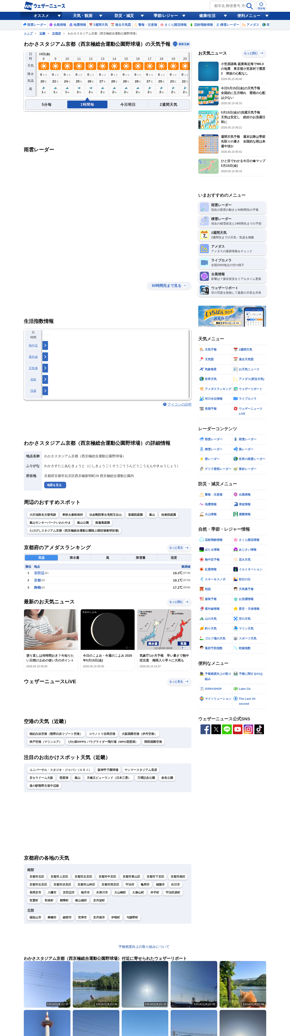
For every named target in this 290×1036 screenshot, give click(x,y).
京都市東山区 (131, 876)
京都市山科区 (86, 884)
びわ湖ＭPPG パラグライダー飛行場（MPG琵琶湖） (103, 741)
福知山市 (35, 917)
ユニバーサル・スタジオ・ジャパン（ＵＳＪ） (60, 770)
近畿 (42, 33)
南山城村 (81, 900)
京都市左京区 (83, 876)
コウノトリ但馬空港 (102, 734)
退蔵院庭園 (135, 514)
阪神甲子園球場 (108, 770)
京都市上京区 (59, 876)
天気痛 (33, 368)
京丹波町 (99, 900)
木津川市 (102, 892)
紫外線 (33, 356)
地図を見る (54, 485)
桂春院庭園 (168, 514)
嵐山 (152, 514)
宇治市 (130, 884)
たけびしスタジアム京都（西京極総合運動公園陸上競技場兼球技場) (74, 530)
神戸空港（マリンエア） (45, 741)
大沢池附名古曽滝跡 (42, 514)
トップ (28, 33)
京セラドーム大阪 (41, 777)
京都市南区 (178, 876)
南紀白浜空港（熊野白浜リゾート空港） (55, 734)
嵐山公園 (83, 522)
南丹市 (85, 892)
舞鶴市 (52, 917)
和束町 (49, 900)
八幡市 (52, 892)
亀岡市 (145, 884)
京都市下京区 (155, 876)
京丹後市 (99, 917)
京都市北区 (36, 876)
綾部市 (67, 917)
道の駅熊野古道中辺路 (44, 785)
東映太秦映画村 (72, 514)
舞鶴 (37, 587)
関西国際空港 (153, 741)
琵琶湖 (63, 777)
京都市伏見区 (62, 884)
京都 (37, 580)
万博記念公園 (146, 777)
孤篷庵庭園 (102, 522)
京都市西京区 (110, 884)
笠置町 (33, 900)
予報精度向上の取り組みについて (143, 947)
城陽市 (160, 884)
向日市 (175, 884)
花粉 (33, 379)
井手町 (154, 892)
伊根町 (115, 917)
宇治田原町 (173, 892)
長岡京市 (35, 892)
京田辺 (39, 573)
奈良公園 (167, 777)
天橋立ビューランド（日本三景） (109, 777)
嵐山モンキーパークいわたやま (50, 522)
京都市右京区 (38, 884)
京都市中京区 (107, 876)
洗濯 (33, 390)
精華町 (64, 900)
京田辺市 (69, 892)
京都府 (56, 33)
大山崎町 (120, 892)
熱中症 (33, 345)
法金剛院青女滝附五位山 (105, 514)
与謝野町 (132, 917)
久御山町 (138, 892)
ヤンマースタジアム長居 (141, 770)
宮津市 (82, 917)
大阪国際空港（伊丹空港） (139, 734)
